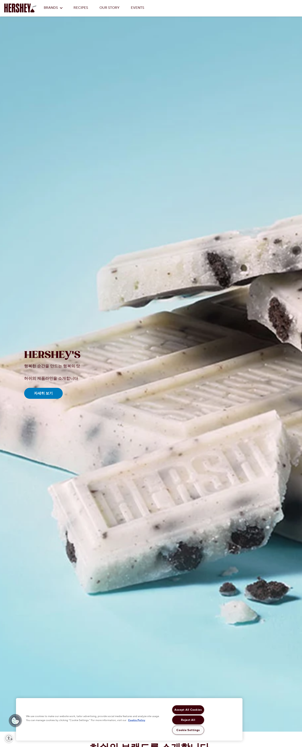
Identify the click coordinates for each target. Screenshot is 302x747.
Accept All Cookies (188, 710)
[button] (15, 720)
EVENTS (137, 8)
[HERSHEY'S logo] (20, 8)
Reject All (188, 720)
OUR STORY (109, 8)
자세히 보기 (43, 393)
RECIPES (81, 8)
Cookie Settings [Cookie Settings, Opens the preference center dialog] (188, 730)
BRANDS (53, 8)
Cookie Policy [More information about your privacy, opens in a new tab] (136, 720)
